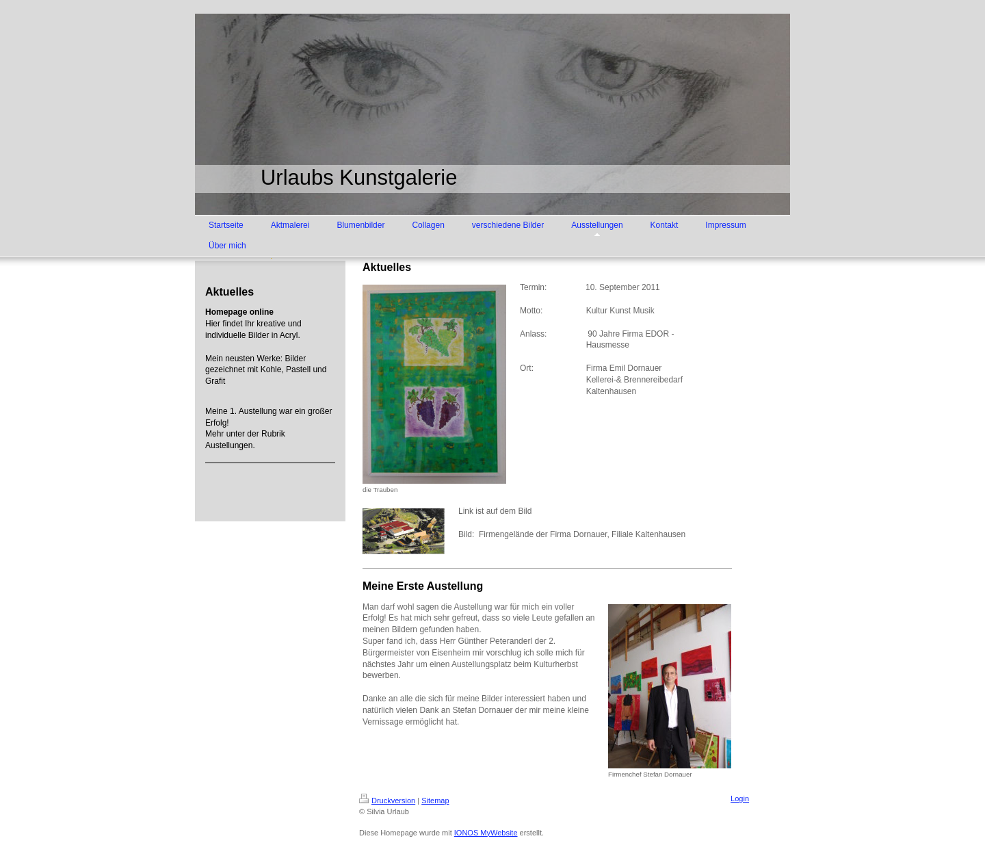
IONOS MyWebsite (486, 833)
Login (740, 798)
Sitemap (435, 800)
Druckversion (387, 800)
